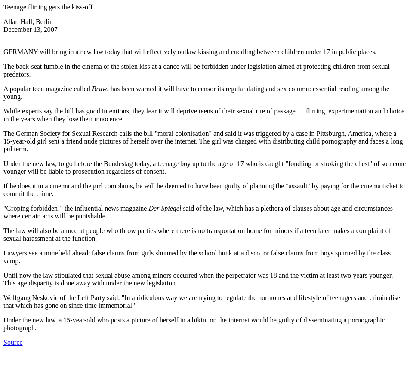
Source (12, 342)
